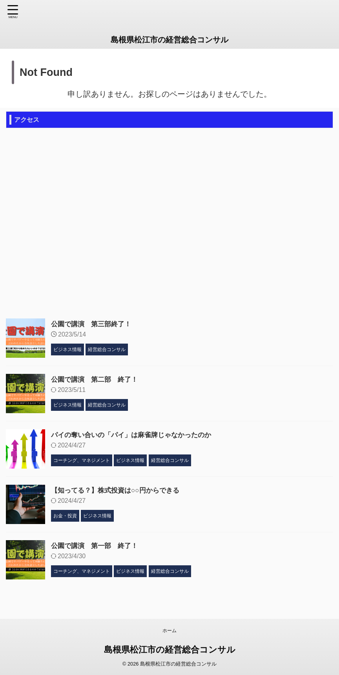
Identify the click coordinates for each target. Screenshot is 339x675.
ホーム (169, 630)
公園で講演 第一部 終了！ (97, 546)
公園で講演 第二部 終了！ (97, 379)
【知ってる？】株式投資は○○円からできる (119, 490)
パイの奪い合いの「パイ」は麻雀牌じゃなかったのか (136, 435)
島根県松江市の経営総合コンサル (169, 39)
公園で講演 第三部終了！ (93, 324)
